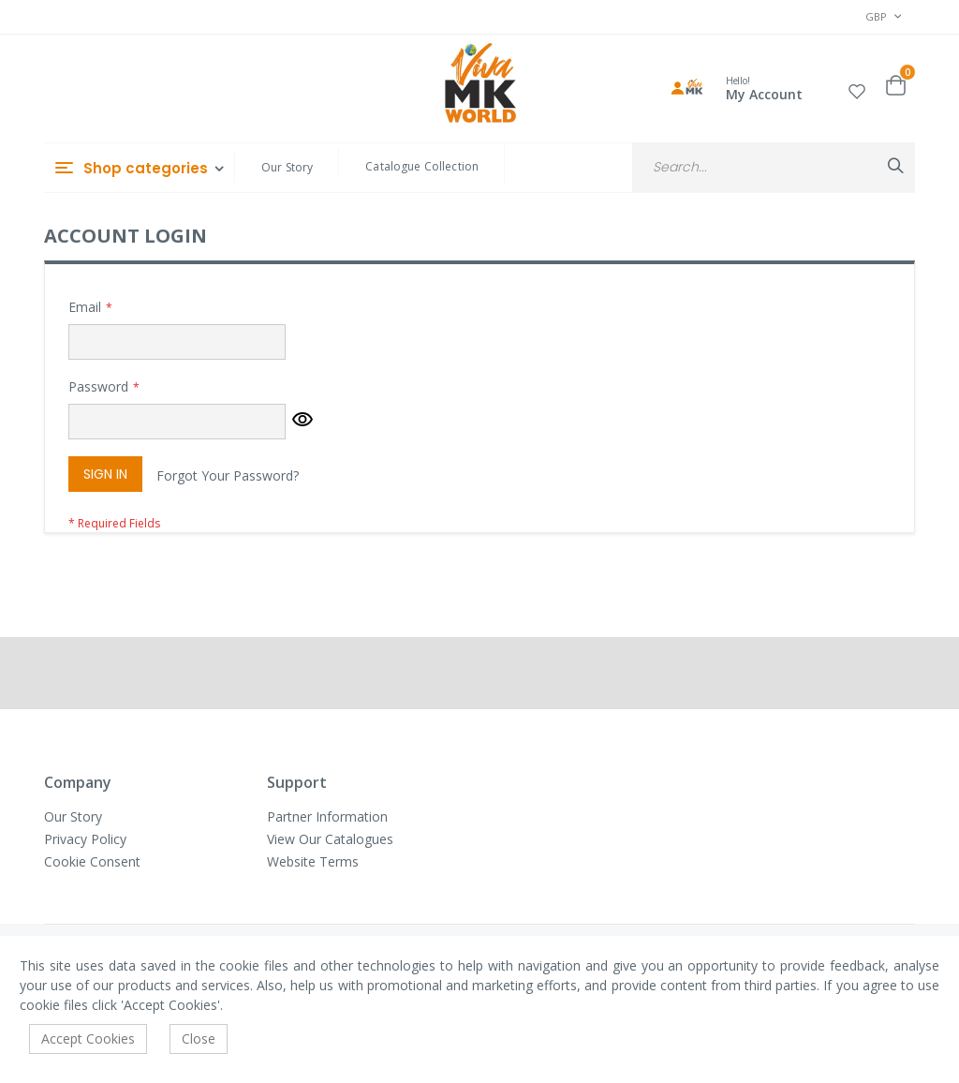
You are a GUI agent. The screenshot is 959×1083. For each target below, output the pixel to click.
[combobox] (773, 167)
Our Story (287, 167)
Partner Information (327, 816)
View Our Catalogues (330, 839)
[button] (857, 88)
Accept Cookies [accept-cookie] (88, 1038)
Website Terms (313, 861)
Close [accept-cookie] (198, 1038)
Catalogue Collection (422, 166)
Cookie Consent (92, 861)
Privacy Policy (85, 839)
